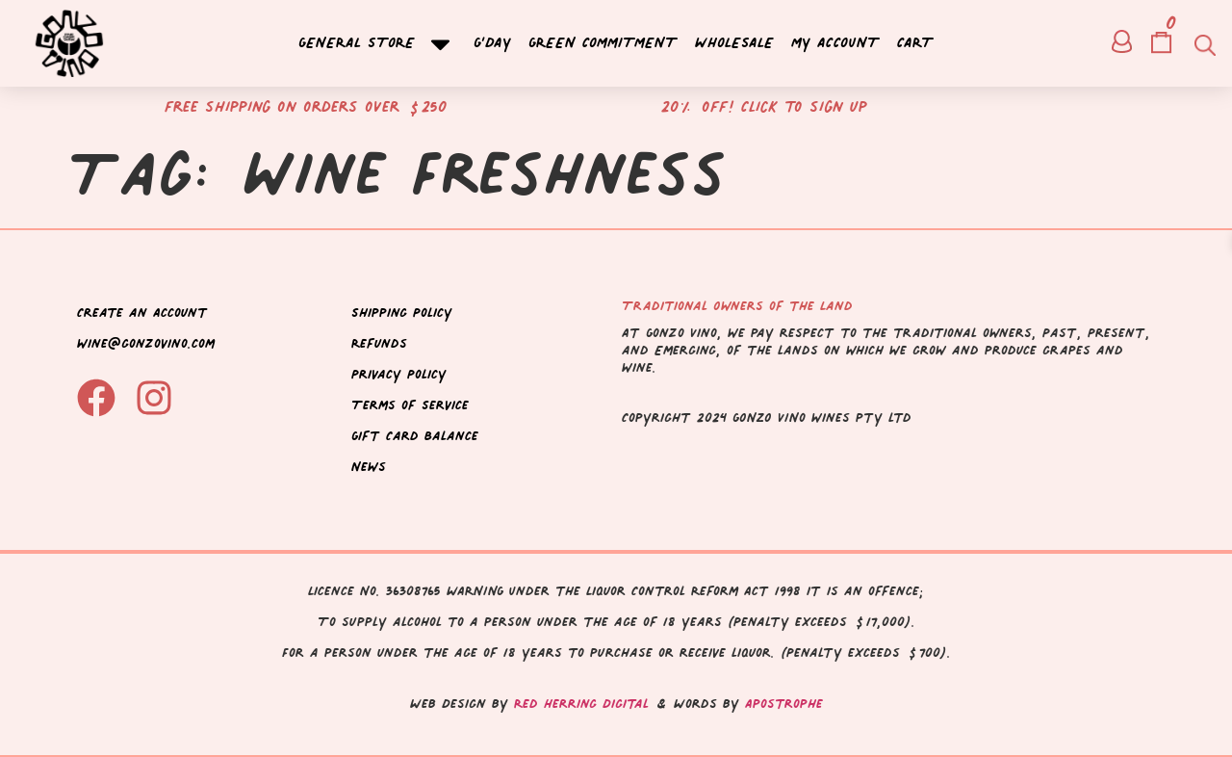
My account (835, 44)
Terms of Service (410, 405)
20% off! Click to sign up (764, 106)
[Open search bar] (1203, 44)
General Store (377, 44)
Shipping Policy (401, 312)
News (368, 467)
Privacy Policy (399, 374)
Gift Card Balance (414, 436)
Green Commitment (603, 44)
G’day (492, 44)
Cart (915, 44)
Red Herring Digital (581, 703)
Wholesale (734, 44)
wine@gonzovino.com (146, 343)
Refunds (379, 343)
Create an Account (142, 312)
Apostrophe (784, 703)
